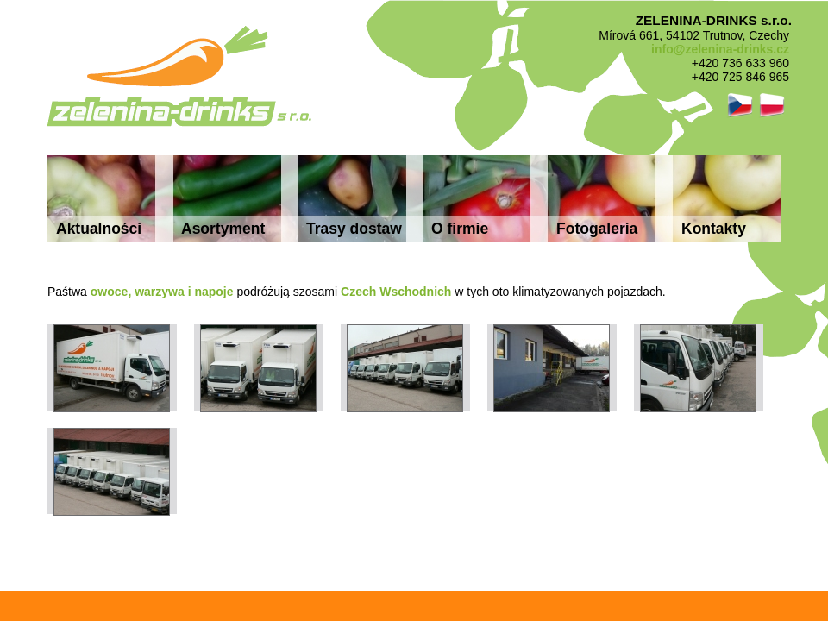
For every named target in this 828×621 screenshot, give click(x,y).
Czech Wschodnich (396, 291)
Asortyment (223, 228)
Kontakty (713, 228)
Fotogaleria (596, 228)
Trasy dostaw (354, 228)
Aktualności (98, 228)
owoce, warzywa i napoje (162, 291)
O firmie (459, 228)
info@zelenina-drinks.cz (720, 49)
